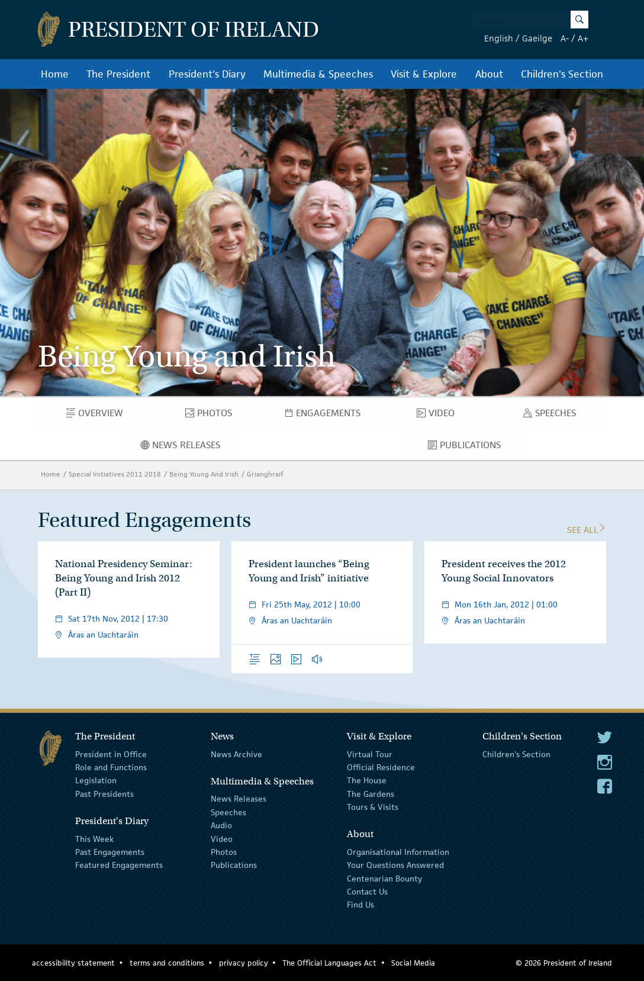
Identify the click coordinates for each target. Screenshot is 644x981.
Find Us (360, 904)
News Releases (188, 447)
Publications (474, 447)
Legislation (96, 780)
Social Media (413, 963)
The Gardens (370, 794)
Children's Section (562, 74)
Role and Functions (111, 767)
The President (118, 74)
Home (55, 74)
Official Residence (381, 767)
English (498, 38)
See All (586, 529)
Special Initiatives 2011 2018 (115, 473)
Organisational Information (398, 852)
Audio (221, 825)
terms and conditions (167, 963)
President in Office (111, 753)
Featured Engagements (119, 865)
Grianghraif (265, 473)
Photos (214, 415)
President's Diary (207, 74)
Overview (103, 415)
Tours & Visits (372, 807)
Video (439, 415)
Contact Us (367, 891)
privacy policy (243, 963)
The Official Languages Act (329, 963)
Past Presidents (104, 794)
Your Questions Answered (395, 865)
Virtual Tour (369, 753)
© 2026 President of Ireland (564, 963)
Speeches (552, 415)
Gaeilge (537, 38)
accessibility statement (73, 963)
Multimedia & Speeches (318, 74)
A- (565, 38)
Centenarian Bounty (384, 878)
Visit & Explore (424, 74)
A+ (583, 38)
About (489, 74)
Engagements (331, 415)
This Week (94, 838)
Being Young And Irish (204, 473)
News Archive (236, 753)
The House (367, 780)
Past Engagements (109, 852)
